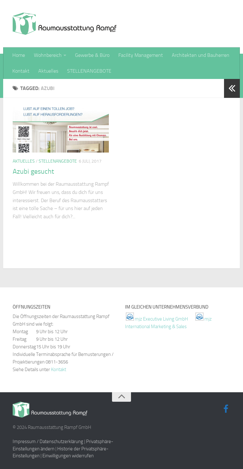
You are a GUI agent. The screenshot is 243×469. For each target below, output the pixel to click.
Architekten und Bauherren (200, 55)
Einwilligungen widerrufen (68, 456)
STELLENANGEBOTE (89, 71)
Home (18, 55)
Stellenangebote (58, 161)
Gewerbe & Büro (92, 55)
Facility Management (140, 55)
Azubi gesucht (33, 171)
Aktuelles (48, 71)
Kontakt (20, 71)
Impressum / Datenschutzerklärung (48, 441)
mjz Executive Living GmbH (161, 319)
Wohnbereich (48, 55)
